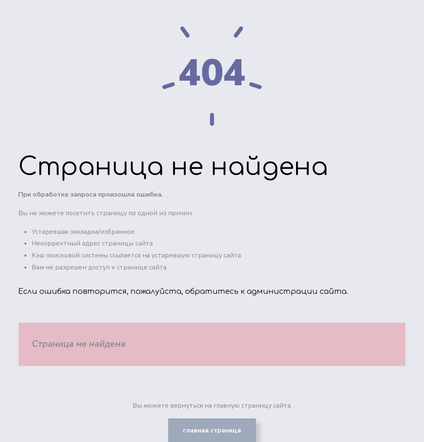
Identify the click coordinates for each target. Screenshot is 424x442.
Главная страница (212, 430)
